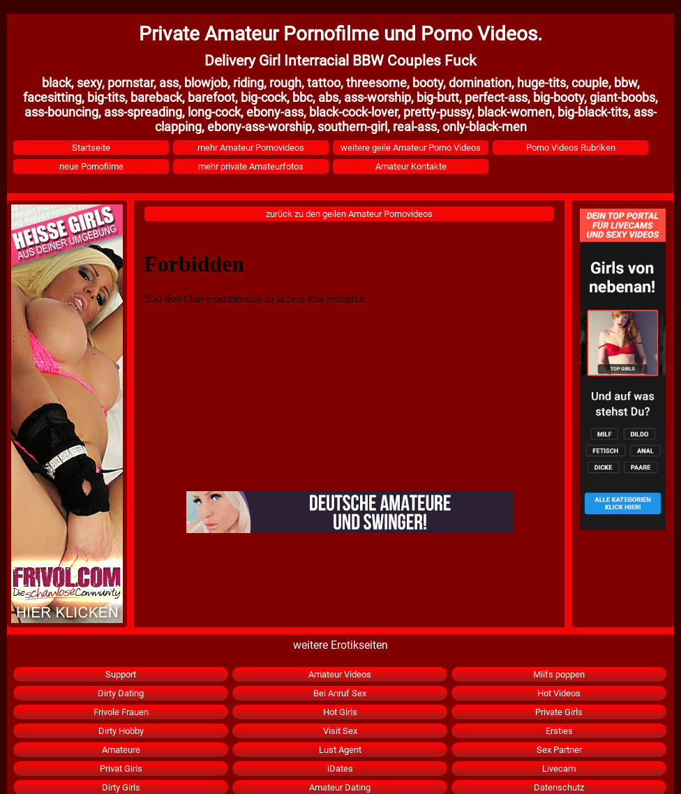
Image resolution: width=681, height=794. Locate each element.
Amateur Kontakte (411, 166)
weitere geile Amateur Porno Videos (410, 147)
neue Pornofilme (91, 166)
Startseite (91, 147)
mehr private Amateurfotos (251, 166)
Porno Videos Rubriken (570, 147)
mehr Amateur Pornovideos (250, 147)
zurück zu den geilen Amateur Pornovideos (349, 214)
